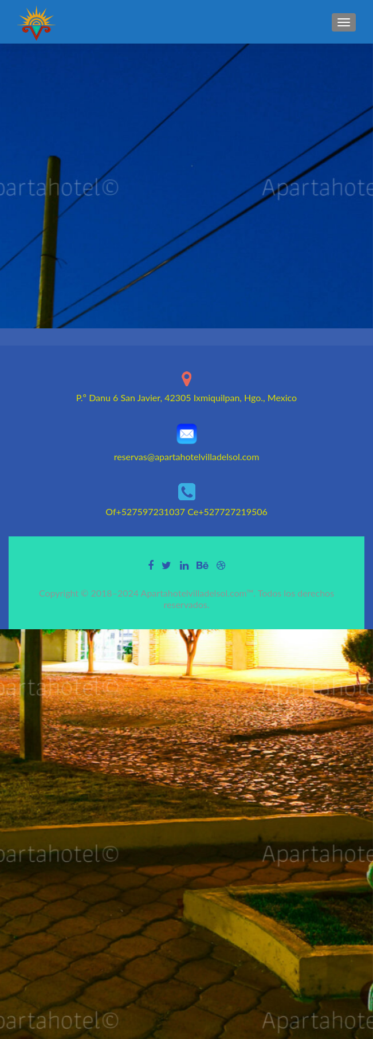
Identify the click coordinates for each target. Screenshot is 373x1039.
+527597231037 (151, 511)
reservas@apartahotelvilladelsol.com (187, 456)
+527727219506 (233, 511)
